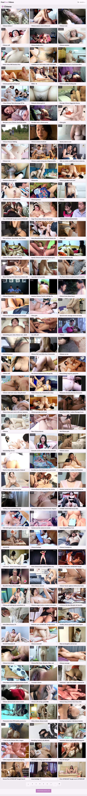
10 (61, 786)
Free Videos (12, 3)
